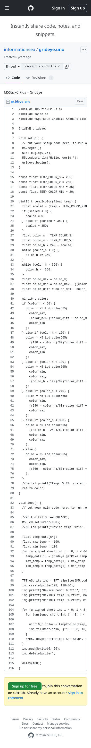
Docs (25, 724)
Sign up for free (24, 686)
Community (72, 719)
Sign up (78, 8)
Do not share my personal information (45, 728)
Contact (38, 724)
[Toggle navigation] (7, 8)
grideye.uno (51, 49)
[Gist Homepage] (31, 8)
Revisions (40, 77)
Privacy (28, 719)
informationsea (19, 49)
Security (42, 719)
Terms (15, 719)
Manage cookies (58, 724)
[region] (45, 389)
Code (13, 77)
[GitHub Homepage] (31, 735)
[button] (67, 66)
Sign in (58, 8)
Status (56, 719)
